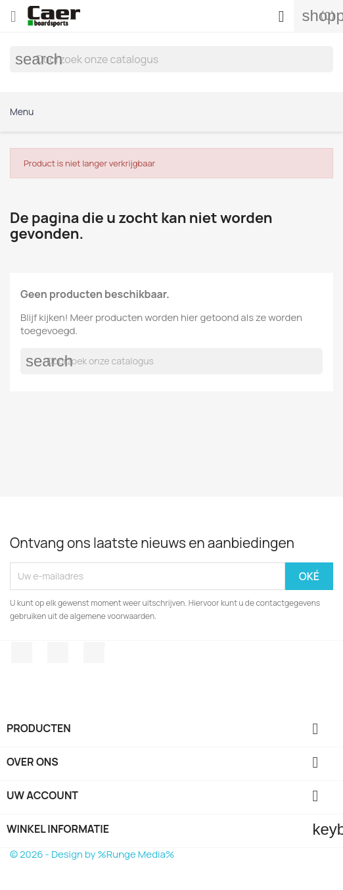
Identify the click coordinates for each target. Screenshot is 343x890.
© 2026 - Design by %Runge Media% (92, 854)
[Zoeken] (171, 59)
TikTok (93, 652)
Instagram (57, 652)
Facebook (21, 652)
